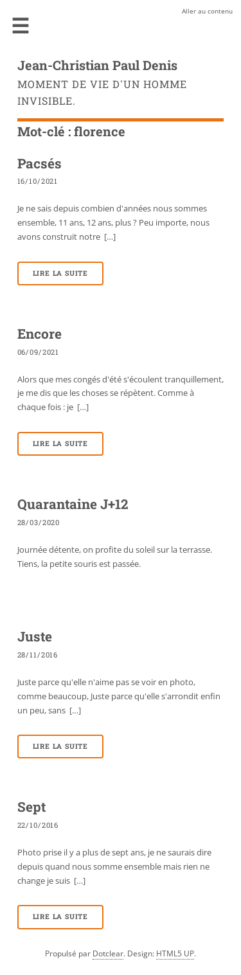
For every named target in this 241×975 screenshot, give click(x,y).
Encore (39, 334)
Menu (20, 25)
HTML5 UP (175, 953)
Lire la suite (60, 273)
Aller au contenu (207, 10)
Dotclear (108, 953)
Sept (31, 807)
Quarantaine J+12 (73, 504)
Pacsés (39, 163)
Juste (34, 636)
